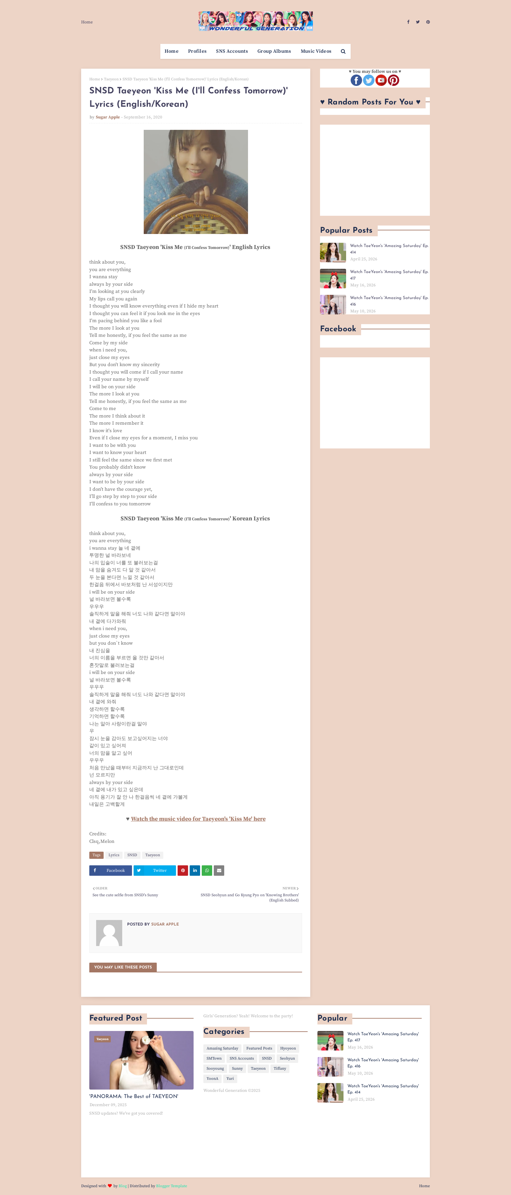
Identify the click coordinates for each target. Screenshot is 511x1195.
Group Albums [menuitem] (274, 51)
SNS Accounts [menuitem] (232, 51)
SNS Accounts (242, 1058)
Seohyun (287, 1058)
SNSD (132, 855)
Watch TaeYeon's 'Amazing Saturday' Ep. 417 (389, 275)
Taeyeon (111, 79)
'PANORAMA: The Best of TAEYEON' (133, 1096)
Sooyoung (215, 1068)
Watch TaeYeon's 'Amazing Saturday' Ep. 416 (389, 301)
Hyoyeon (288, 1048)
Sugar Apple (108, 117)
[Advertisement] (375, 170)
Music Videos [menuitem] (316, 51)
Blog (123, 1186)
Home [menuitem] (172, 51)
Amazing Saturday (222, 1048)
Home (87, 22)
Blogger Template (171, 1186)
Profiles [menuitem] (197, 51)
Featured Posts (259, 1048)
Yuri (230, 1078)
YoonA (212, 1078)
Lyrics (114, 855)
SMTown (214, 1058)
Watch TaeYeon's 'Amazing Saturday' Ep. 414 (389, 249)
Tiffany (280, 1068)
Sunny (237, 1068)
